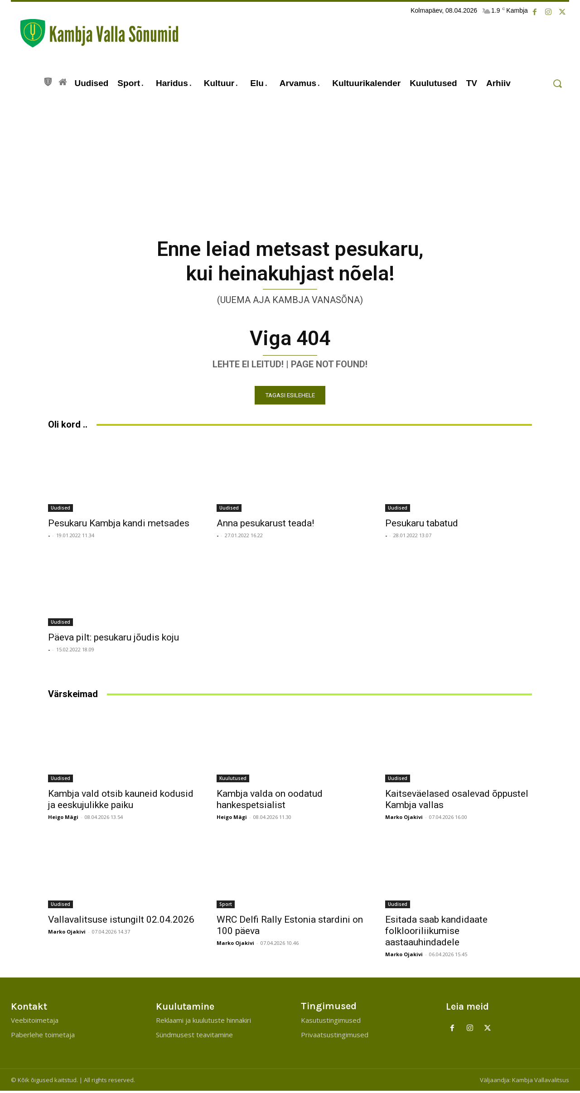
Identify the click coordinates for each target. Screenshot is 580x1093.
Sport (225, 906)
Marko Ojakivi (404, 819)
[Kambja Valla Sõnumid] (95, 33)
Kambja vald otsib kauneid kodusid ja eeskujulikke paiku (120, 801)
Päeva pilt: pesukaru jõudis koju (113, 639)
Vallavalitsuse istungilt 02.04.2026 (121, 921)
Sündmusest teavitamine (194, 1036)
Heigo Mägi (63, 819)
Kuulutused (232, 780)
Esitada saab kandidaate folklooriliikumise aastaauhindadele (436, 933)
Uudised (60, 510)
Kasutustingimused (331, 1022)
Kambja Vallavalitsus (540, 1082)
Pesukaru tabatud (421, 525)
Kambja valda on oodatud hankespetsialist (270, 801)
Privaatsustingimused (334, 1036)
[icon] (48, 80)
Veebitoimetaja (34, 1022)
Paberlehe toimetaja (43, 1036)
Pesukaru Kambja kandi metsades (118, 525)
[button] (557, 84)
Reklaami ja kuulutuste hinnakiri (203, 1022)
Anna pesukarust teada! (265, 525)
